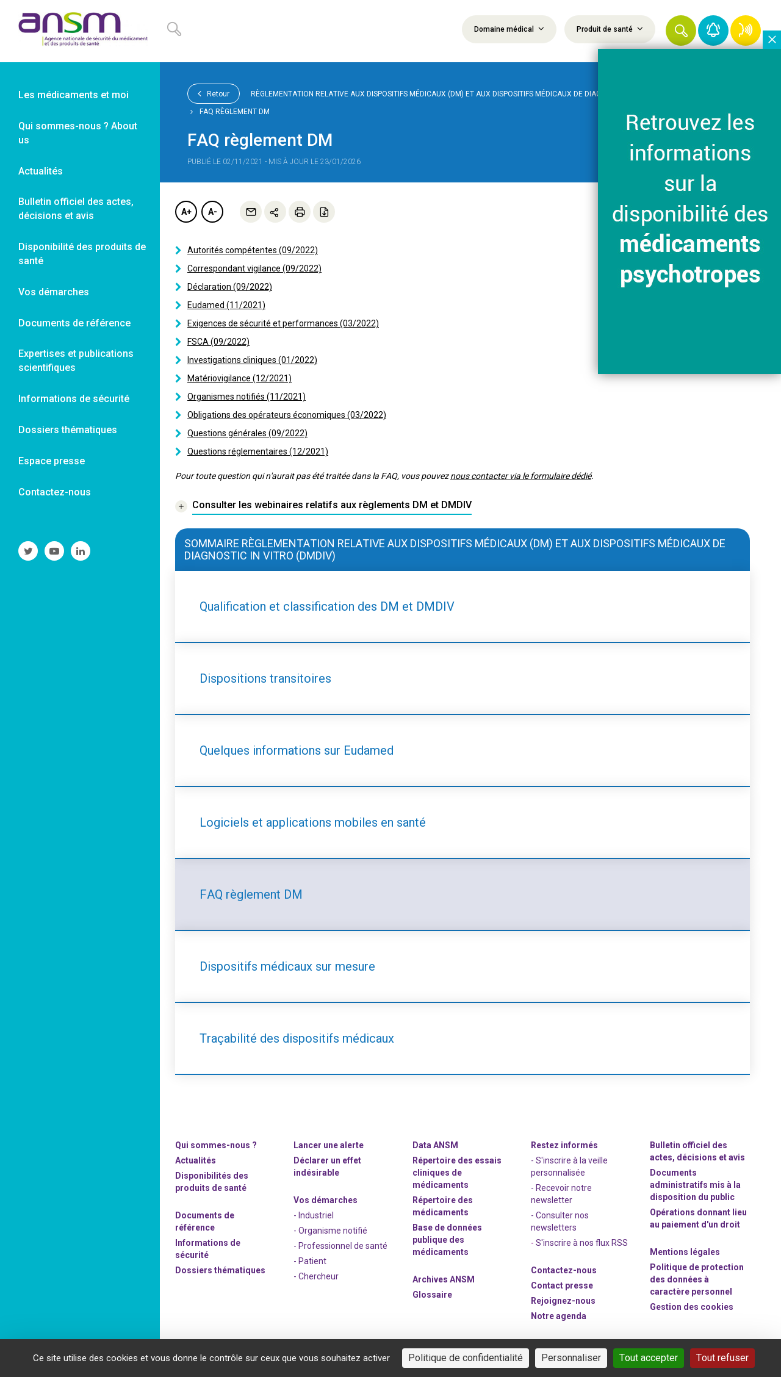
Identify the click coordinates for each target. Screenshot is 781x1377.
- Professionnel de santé (340, 1246)
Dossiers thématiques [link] (67, 430)
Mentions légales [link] (685, 1252)
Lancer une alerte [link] (328, 1145)
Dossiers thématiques (220, 1270)
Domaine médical (509, 29)
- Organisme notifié (330, 1230)
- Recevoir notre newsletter (561, 1194)
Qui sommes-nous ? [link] (216, 1145)
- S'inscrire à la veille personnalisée (569, 1166)
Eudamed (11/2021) (226, 305)
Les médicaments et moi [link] (73, 95)
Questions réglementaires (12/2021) (257, 451)
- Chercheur (316, 1276)
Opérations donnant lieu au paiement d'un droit (698, 1218)
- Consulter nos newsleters (560, 1221)
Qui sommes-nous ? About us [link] (77, 133)
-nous (563, 1301)
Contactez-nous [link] (54, 492)
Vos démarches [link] (53, 292)
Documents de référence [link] (74, 323)
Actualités (195, 1160)
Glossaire (432, 1295)
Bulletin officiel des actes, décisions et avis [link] (76, 208)
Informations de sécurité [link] (73, 398)
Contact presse (562, 1285)
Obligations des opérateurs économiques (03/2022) (286, 415)
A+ (186, 212)
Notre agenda (558, 1316)
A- (212, 212)
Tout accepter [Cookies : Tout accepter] (648, 1358)
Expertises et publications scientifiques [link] (76, 360)
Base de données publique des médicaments (447, 1240)
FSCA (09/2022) (218, 342)
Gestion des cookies (691, 1307)
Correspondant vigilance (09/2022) (254, 268)
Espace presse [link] (51, 461)
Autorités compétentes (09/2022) (252, 250)
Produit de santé (610, 29)
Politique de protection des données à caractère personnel (697, 1279)
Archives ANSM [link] (443, 1279)
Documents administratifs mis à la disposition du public (695, 1185)
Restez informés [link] (564, 1145)
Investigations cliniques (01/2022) (252, 360)
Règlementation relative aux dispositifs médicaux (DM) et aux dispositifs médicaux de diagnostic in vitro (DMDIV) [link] (469, 94)
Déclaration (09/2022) (229, 287)
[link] (80, 31)
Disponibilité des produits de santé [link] (82, 254)
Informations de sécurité (207, 1249)
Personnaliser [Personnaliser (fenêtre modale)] (571, 1358)
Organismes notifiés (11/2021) (246, 396)
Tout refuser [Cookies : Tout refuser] (722, 1358)
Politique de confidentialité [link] (465, 1358)
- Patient (309, 1261)
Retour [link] (213, 93)
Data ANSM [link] (435, 1145)
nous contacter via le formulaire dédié (520, 476)
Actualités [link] (40, 171)
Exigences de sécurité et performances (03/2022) (283, 323)
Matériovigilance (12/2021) (239, 378)
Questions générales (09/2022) (247, 433)
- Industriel (313, 1215)
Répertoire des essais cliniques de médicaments (457, 1173)
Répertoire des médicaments (442, 1206)
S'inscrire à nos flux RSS (582, 1243)
